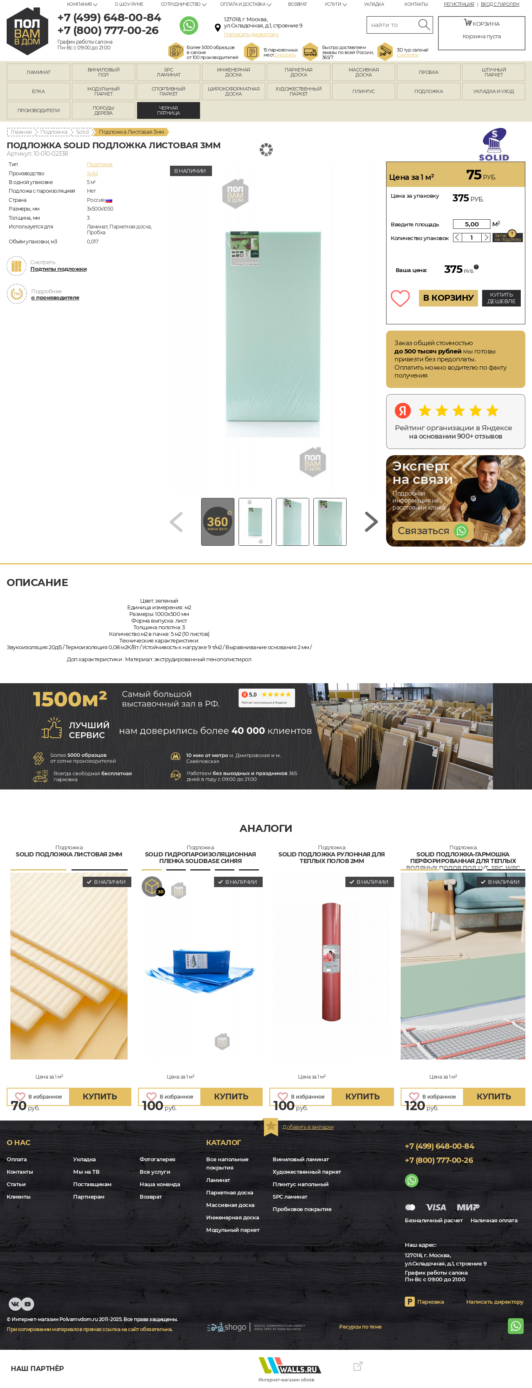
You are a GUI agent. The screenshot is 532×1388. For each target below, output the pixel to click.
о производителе (55, 297)
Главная (21, 131)
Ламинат (218, 1180)
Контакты (416, 4)
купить (100, 1096)
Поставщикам (92, 1184)
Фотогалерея (157, 1159)
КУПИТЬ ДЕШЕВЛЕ (502, 297)
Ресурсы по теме (360, 1327)
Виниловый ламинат (301, 1159)
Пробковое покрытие (302, 1209)
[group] (274, 328)
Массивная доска (230, 1205)
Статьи (16, 1184)
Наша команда (160, 1184)
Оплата (17, 1159)
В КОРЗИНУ (448, 298)
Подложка (54, 131)
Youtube (29, 1308)
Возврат (297, 4)
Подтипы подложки (58, 268)
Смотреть (285, 55)
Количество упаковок (420, 238)
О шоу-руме (129, 4)
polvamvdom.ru (27, 31)
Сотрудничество (181, 4)
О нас (18, 1142)
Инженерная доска (232, 1217)
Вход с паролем (500, 4)
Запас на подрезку (508, 237)
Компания (79, 4)
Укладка (374, 4)
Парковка (430, 1301)
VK (15, 1308)
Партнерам (88, 1196)
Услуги (333, 4)
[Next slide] (371, 522)
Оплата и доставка (243, 4)
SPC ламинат (290, 1196)
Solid (82, 131)
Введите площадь (415, 224)
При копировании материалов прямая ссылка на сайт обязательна (89, 1329)
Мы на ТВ (86, 1171)
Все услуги (155, 1171)
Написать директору (251, 34)
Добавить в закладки (308, 1127)
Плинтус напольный (301, 1184)
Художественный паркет (307, 1171)
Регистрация (459, 4)
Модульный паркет (232, 1229)
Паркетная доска (230, 1192)
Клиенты (19, 1196)
